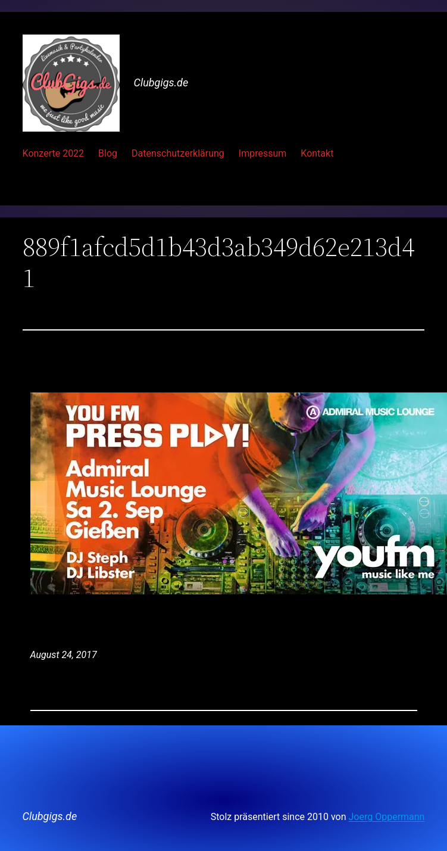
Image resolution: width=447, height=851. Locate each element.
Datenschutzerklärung (178, 153)
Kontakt (317, 153)
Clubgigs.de (161, 82)
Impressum (263, 153)
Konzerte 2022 (54, 153)
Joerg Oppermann (387, 816)
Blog (107, 153)
